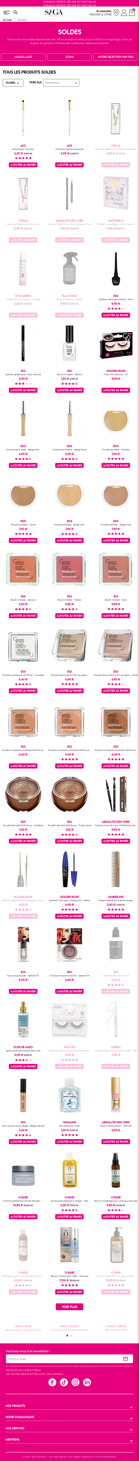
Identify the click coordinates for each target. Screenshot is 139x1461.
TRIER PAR (35, 82)
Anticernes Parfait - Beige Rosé (69, 449)
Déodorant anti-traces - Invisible (23, 299)
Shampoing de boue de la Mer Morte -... (23, 1276)
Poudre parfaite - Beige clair (69, 524)
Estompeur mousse (23, 149)
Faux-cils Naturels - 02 (116, 374)
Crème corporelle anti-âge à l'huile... (115, 1276)
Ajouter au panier (23, 165)
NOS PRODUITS (15, 1406)
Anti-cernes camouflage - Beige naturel (23, 1125)
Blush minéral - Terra (116, 599)
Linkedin (87, 1382)
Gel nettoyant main (69, 1125)
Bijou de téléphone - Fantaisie (23, 224)
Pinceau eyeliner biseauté (69, 149)
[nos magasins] (104, 12)
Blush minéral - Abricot (23, 599)
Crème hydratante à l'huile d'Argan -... (23, 1200)
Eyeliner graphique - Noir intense (23, 374)
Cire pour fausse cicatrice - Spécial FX (69, 975)
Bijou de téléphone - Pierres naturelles (115, 149)
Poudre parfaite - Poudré (115, 449)
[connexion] (124, 13)
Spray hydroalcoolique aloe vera (23, 1050)
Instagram (75, 1382)
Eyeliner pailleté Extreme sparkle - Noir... (23, 900)
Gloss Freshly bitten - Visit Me (116, 1125)
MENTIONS (12, 1440)
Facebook (52, 1382)
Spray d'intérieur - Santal (69, 299)
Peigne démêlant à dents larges (116, 900)
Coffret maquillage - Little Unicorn (115, 224)
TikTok (63, 1382)
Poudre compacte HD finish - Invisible (23, 675)
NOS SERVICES (15, 1428)
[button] (67, 1335)
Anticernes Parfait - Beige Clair (23, 449)
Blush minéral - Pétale (69, 599)
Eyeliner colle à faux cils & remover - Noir (69, 224)
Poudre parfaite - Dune (23, 524)
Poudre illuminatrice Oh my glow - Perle (116, 675)
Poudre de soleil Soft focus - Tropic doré (69, 825)
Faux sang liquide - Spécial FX (23, 975)
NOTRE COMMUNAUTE (20, 1417)
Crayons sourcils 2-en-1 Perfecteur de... (116, 825)
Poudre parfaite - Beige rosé (116, 524)
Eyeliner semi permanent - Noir (116, 299)
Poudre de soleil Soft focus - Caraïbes (23, 825)
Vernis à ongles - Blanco (69, 374)
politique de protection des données (97, 1366)
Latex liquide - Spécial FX (115, 975)
